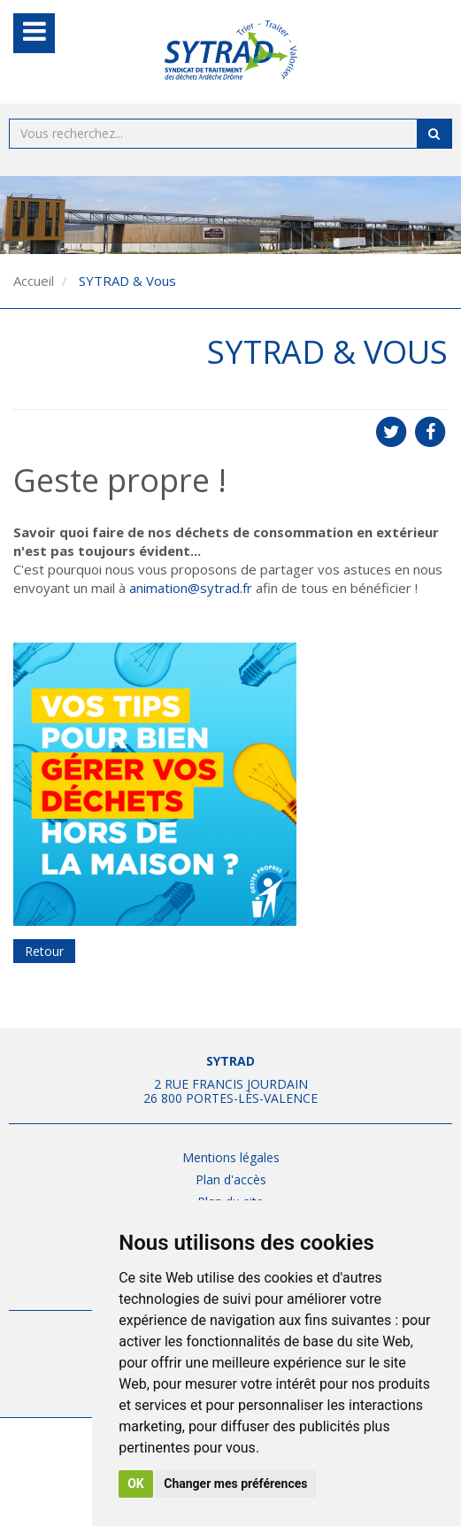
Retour (44, 951)
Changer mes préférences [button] (235, 1483)
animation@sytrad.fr (190, 588)
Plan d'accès (231, 1179)
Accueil (33, 280)
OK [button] (135, 1483)
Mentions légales (231, 1157)
